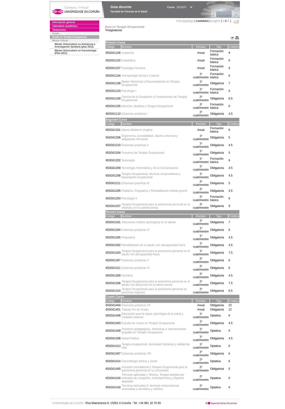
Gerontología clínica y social (139, 361)
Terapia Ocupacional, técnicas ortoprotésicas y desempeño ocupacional (151, 175)
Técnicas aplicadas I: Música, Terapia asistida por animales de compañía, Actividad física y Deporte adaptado (153, 378)
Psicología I (129, 91)
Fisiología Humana (133, 68)
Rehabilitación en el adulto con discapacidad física (153, 245)
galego (189, 21)
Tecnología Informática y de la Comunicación (150, 168)
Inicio (180, 21)
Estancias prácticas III (135, 183)
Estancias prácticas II (135, 145)
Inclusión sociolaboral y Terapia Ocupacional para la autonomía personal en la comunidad (154, 368)
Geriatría (127, 275)
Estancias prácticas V (135, 260)
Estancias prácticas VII (136, 305)
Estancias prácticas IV (136, 230)
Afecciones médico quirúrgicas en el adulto (149, 222)
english (215, 21)
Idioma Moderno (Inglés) (137, 130)
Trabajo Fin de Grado (135, 309)
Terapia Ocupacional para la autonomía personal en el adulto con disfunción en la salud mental (156, 283)
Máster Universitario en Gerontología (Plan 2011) (75, 51)
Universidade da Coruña (67, 403)
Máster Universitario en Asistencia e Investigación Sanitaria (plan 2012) (75, 45)
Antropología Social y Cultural (140, 75)
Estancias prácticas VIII (136, 353)
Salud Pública (130, 338)
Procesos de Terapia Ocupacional (143, 152)
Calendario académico (64, 26)
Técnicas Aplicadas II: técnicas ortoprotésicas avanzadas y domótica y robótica (150, 387)
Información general (63, 22)
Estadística (129, 60)
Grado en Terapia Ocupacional (69, 37)
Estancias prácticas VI (136, 268)
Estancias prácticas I (135, 113)
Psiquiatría (128, 237)
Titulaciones (59, 30)
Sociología (128, 160)
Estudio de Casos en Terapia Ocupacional (148, 323)
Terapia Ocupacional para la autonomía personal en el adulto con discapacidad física (156, 252)
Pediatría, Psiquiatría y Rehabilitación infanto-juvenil (154, 190)
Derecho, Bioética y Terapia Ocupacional (147, 106)
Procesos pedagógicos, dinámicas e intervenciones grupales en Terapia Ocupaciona (154, 330)
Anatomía (128, 52)
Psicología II (129, 198)
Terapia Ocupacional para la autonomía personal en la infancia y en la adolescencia (156, 206)
